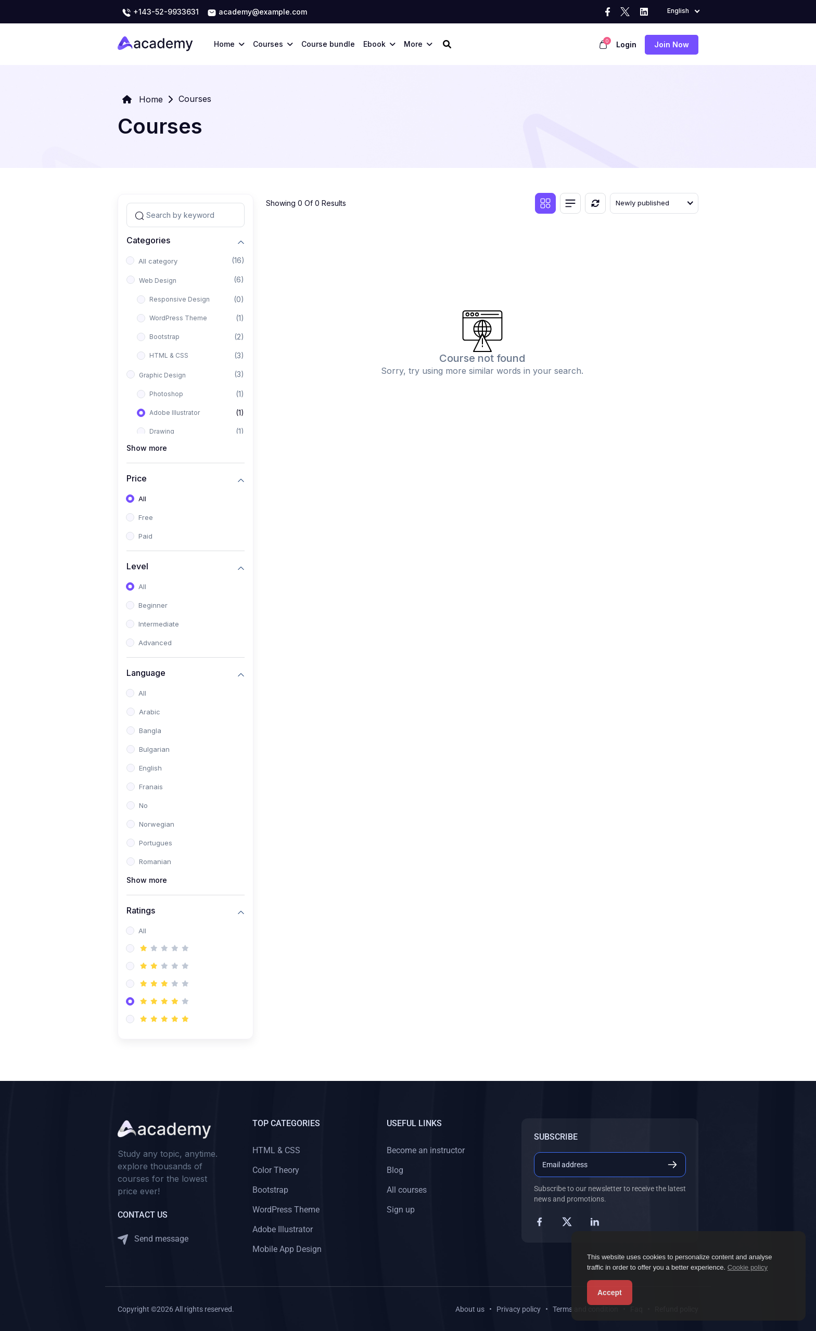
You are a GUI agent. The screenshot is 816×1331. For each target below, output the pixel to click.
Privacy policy (518, 1309)
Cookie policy (748, 1267)
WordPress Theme (178, 318)
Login (626, 44)
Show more (146, 447)
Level (137, 566)
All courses (407, 1190)
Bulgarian (154, 749)
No (143, 805)
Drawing (161, 431)
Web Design (157, 280)
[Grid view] (545, 203)
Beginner (153, 605)
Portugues (155, 843)
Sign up (401, 1210)
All (142, 498)
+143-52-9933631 (160, 12)
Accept (609, 1292)
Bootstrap (164, 337)
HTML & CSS (168, 355)
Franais (151, 786)
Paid (145, 536)
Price (136, 479)
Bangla (150, 730)
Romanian (155, 861)
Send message (153, 1239)
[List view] (570, 203)
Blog (395, 1170)
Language (145, 673)
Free (145, 517)
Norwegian (156, 824)
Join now (671, 44)
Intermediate (158, 624)
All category (157, 261)
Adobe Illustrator (174, 412)
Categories (148, 240)
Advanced (155, 642)
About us (469, 1309)
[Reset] (595, 203)
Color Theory (275, 1170)
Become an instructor (426, 1150)
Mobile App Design (287, 1249)
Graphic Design (162, 375)
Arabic (149, 712)
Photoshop (166, 394)
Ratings (140, 911)
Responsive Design (179, 299)
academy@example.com (257, 12)
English (150, 768)
